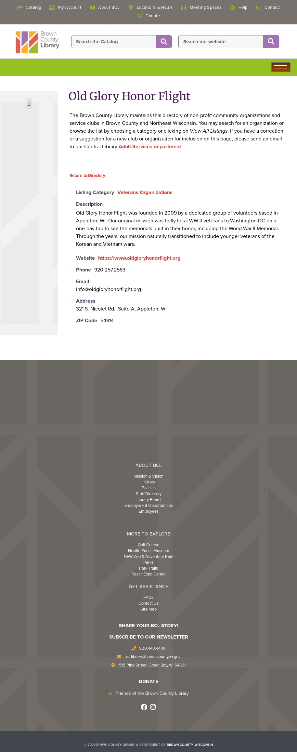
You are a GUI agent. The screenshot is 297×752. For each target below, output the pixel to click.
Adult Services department (150, 146)
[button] (29, 103)
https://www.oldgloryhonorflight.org (139, 258)
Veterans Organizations (145, 192)
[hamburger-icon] (281, 67)
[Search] (164, 41)
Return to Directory (87, 175)
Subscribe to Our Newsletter (148, 637)
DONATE (148, 681)
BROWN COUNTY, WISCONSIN (190, 745)
